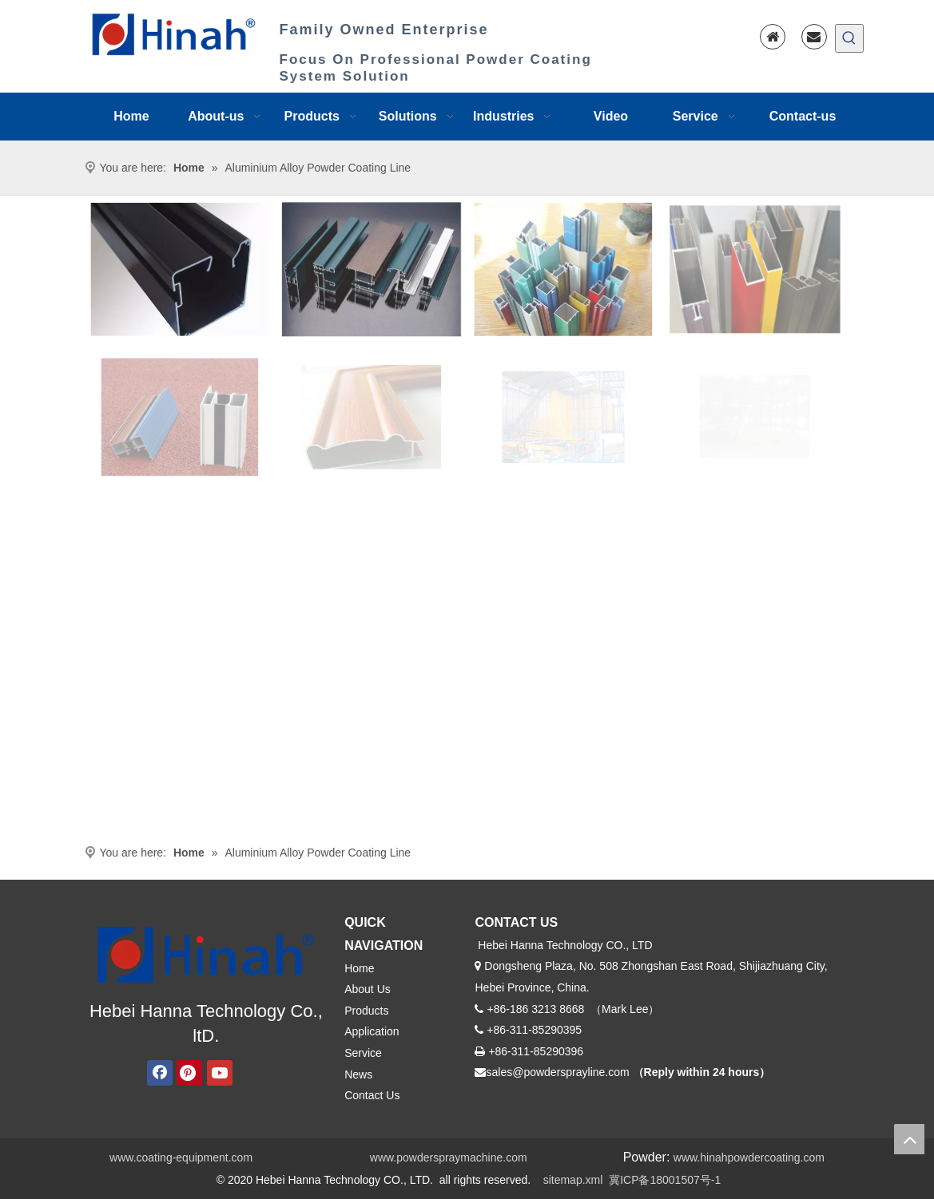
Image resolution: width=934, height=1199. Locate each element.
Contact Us (371, 1095)
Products (366, 1010)
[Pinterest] (189, 1073)
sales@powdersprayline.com (557, 1072)
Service (363, 1053)
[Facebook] (160, 1073)
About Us (367, 989)
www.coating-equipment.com (180, 1157)
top (909, 1139)
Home (359, 968)
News (358, 1074)
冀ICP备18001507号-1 (665, 1179)
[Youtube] (220, 1073)
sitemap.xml (573, 1179)
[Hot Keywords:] (849, 38)
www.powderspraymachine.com (448, 1157)
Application (371, 1031)
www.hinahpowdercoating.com (749, 1157)
